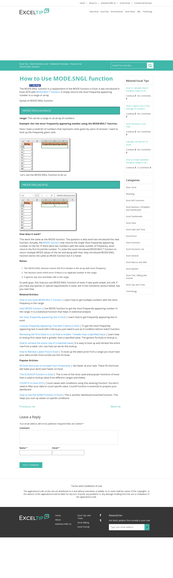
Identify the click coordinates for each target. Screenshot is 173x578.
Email (56, 448)
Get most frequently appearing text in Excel (43, 317)
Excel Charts (130, 11)
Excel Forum (125, 3)
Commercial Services (143, 3)
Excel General (132, 258)
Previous (25, 406)
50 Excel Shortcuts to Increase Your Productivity (45, 365)
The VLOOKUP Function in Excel (36, 374)
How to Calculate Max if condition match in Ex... (137, 89)
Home (81, 3)
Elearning (130, 196)
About (58, 519)
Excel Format (84, 526)
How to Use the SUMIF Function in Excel (41, 394)
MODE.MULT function (48, 92)
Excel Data (131, 225)
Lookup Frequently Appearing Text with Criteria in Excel (49, 325)
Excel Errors (131, 239)
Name (23, 448)
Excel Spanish (132, 271)
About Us (92, 3)
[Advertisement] (86, 39)
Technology (147, 11)
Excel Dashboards (134, 219)
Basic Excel (94, 11)
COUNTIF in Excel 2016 (32, 383)
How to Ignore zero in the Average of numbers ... (138, 107)
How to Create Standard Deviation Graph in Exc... (137, 161)
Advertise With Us (108, 3)
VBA (139, 11)
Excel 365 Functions (135, 203)
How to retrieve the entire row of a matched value (46, 343)
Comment (25, 428)
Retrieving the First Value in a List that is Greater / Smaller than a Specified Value (62, 334)
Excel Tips (105, 11)
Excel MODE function (31, 308)
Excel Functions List (135, 252)
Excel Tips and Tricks (135, 287)
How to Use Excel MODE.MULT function (41, 299)
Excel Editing (83, 522)
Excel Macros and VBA (136, 265)
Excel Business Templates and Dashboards (138, 211)
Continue (131, 95)
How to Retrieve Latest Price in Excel (39, 351)
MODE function (51, 242)
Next (114, 406)
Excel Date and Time (135, 232)
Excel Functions (117, 11)
